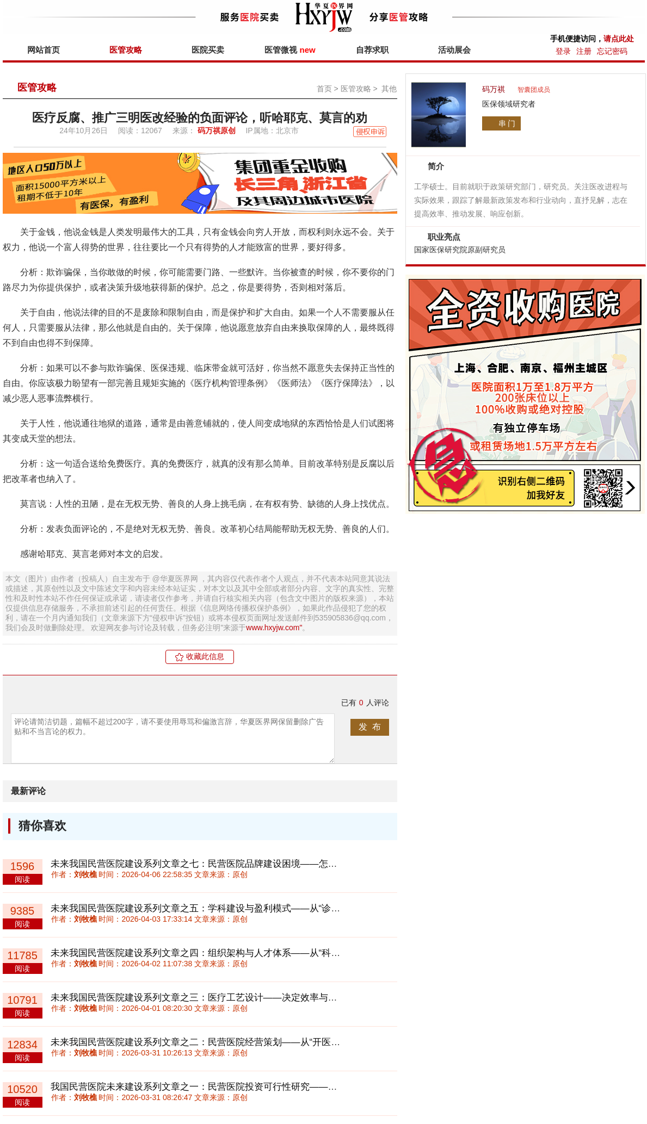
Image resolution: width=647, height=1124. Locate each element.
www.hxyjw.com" (274, 627)
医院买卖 (208, 49)
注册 (583, 51)
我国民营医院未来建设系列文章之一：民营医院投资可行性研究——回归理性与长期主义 (231, 1087)
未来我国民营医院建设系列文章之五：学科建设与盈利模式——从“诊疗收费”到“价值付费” (233, 908)
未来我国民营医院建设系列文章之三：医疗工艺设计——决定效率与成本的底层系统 (222, 997)
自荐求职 (372, 49)
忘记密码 (612, 51)
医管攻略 (125, 49)
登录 (563, 51)
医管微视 (289, 49)
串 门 (507, 123)
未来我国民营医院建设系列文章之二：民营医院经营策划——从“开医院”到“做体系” (219, 1042)
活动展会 (454, 49)
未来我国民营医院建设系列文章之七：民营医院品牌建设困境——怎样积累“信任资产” (225, 864)
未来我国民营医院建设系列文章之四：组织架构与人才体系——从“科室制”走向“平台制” (228, 953)
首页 (324, 88)
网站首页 (43, 49)
